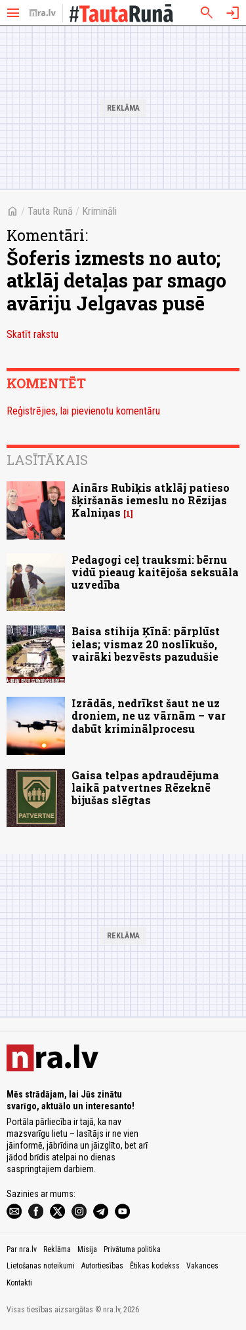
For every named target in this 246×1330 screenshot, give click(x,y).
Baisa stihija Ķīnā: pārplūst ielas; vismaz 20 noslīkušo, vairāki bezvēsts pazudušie (146, 643)
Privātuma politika (132, 1249)
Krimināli (99, 211)
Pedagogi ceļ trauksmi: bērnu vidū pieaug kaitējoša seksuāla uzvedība (155, 572)
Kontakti (19, 1282)
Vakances (202, 1265)
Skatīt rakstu (32, 334)
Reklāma (57, 1249)
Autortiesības (102, 1265)
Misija (87, 1249)
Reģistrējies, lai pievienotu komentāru (83, 411)
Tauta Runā (50, 211)
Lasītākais (47, 459)
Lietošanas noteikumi (41, 1265)
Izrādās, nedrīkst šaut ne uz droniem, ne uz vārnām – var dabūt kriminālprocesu (149, 715)
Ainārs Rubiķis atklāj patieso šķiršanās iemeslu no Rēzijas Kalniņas (151, 500)
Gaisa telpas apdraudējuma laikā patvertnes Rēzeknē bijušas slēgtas (145, 787)
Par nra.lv (22, 1249)
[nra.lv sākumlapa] (43, 13)
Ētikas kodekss (155, 1265)
